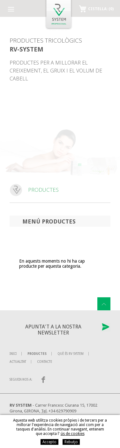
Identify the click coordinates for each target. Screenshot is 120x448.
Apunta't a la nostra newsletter (53, 330)
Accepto (49, 442)
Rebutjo (71, 442)
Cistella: (101, 9)
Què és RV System (70, 353)
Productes (37, 353)
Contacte (44, 361)
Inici (13, 353)
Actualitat (18, 361)
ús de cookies (73, 433)
